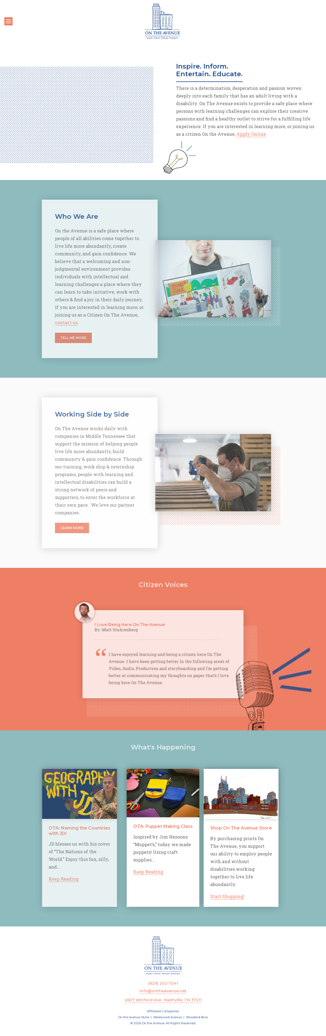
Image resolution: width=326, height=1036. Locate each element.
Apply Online (251, 134)
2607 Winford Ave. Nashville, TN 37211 (163, 999)
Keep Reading (43, 879)
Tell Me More (52, 338)
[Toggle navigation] (8, 21)
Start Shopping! (254, 896)
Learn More (51, 528)
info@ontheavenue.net (163, 990)
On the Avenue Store (133, 1017)
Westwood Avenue (167, 1017)
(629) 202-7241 (163, 983)
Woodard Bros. (197, 1017)
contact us (45, 322)
